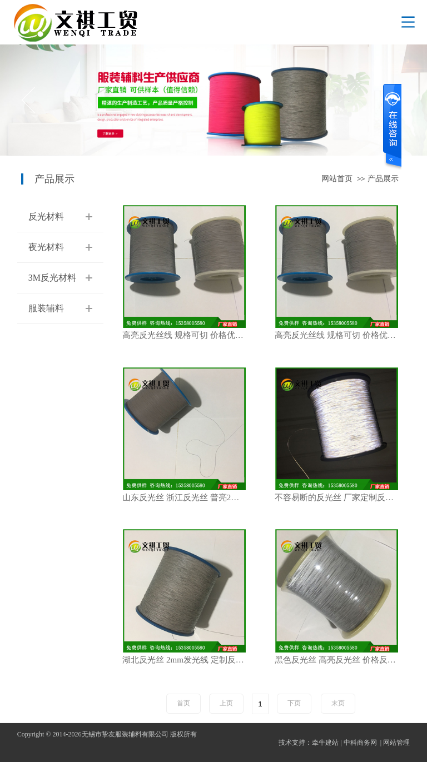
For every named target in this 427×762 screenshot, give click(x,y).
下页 (294, 703)
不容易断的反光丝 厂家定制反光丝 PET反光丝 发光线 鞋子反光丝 (342, 498)
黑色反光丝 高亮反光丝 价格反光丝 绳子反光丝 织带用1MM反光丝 (342, 660)
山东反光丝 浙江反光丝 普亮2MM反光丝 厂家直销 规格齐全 (189, 498)
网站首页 (336, 179)
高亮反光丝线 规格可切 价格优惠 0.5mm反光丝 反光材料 (189, 335)
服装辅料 (46, 308)
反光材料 (46, 216)
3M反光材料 (52, 277)
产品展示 (383, 179)
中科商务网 (360, 742)
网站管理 (396, 742)
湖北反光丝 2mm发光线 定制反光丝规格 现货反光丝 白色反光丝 (189, 660)
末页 (338, 703)
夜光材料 (46, 247)
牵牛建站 (325, 742)
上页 (226, 703)
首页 (183, 703)
